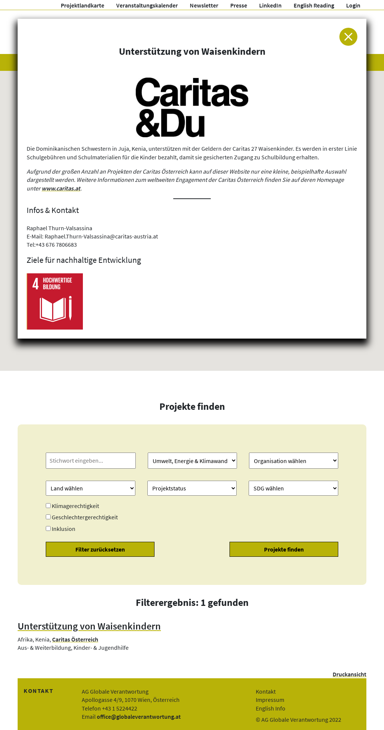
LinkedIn (270, 5)
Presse (238, 5)
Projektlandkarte (82, 5)
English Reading (314, 5)
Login (353, 5)
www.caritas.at (61, 188)
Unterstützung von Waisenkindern (89, 626)
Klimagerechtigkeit (75, 506)
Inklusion (63, 528)
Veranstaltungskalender (147, 5)
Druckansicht (349, 674)
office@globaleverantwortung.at (139, 716)
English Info (270, 708)
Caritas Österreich (75, 639)
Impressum (270, 699)
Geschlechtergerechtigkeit (85, 517)
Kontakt (266, 691)
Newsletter (204, 5)
